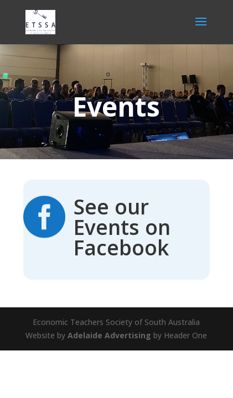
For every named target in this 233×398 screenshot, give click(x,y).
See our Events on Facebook (122, 226)
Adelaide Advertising (109, 335)
